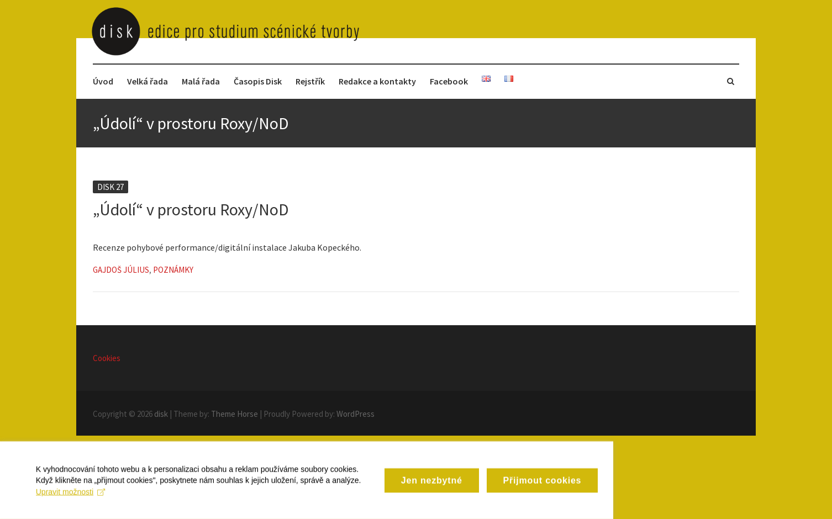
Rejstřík (310, 81)
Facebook (449, 81)
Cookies (106, 358)
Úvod (103, 81)
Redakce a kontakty (377, 81)
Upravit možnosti (309, 506)
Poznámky (173, 269)
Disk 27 (110, 187)
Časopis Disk (258, 81)
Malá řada (201, 81)
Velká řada (147, 81)
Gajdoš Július (121, 269)
